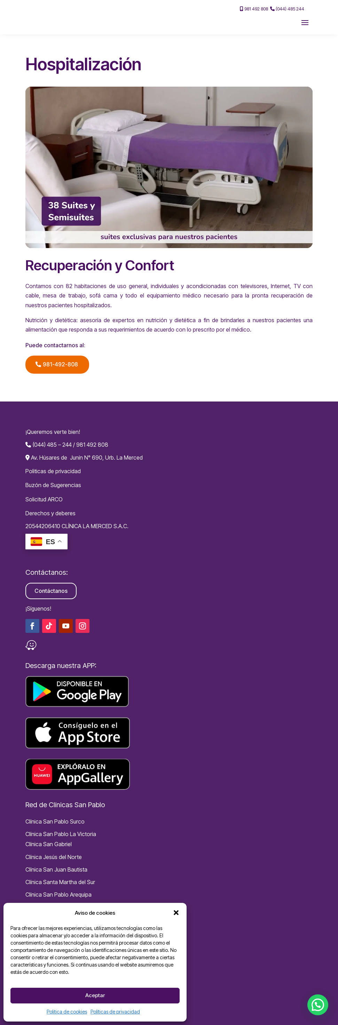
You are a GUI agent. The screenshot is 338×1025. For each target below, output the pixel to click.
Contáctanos (51, 590)
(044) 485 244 (287, 8)
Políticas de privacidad (115, 1012)
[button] (176, 912)
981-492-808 (60, 364)
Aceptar (95, 995)
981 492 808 (254, 8)
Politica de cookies (67, 1012)
